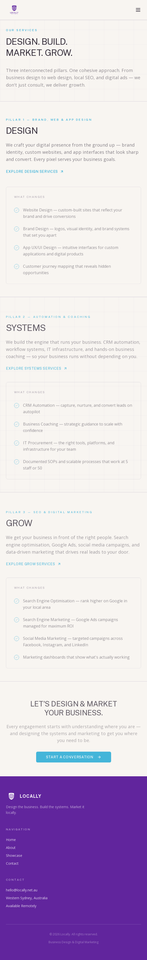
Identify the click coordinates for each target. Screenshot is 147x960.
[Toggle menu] (138, 10)
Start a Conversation (73, 759)
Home (11, 839)
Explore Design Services (35, 173)
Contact (12, 863)
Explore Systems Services (36, 370)
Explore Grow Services (33, 566)
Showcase (14, 855)
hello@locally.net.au (21, 890)
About (11, 847)
